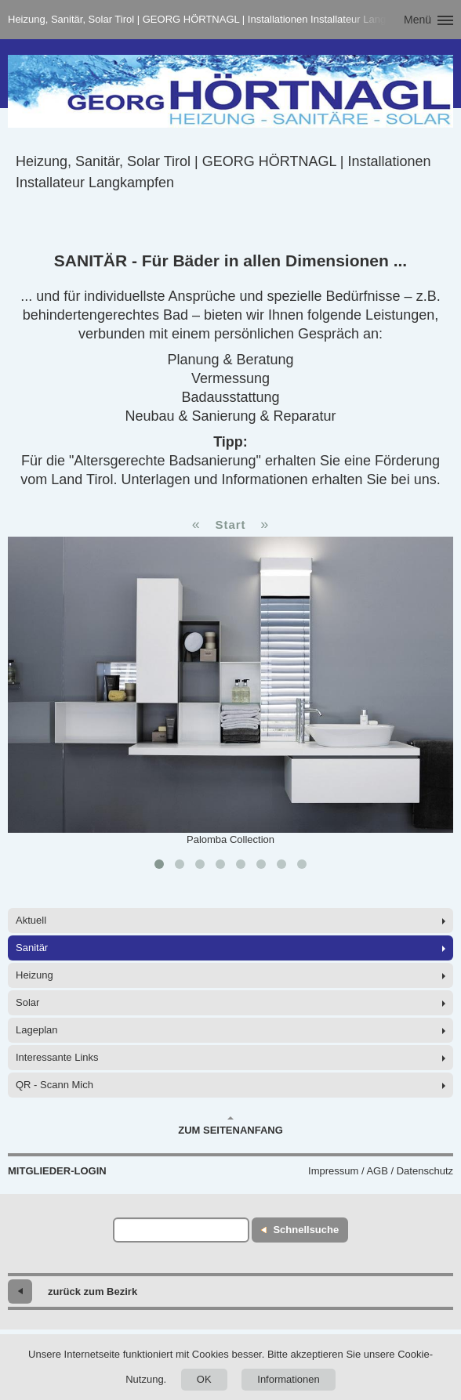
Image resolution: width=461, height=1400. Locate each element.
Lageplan (37, 1030)
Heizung (34, 975)
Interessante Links (57, 1057)
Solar (27, 1002)
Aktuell (31, 920)
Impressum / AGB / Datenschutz (380, 1171)
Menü (417, 19)
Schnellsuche (306, 1229)
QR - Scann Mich (54, 1085)
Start (230, 524)
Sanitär (32, 947)
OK (204, 1379)
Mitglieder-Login (57, 1171)
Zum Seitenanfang (230, 1126)
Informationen (288, 1379)
